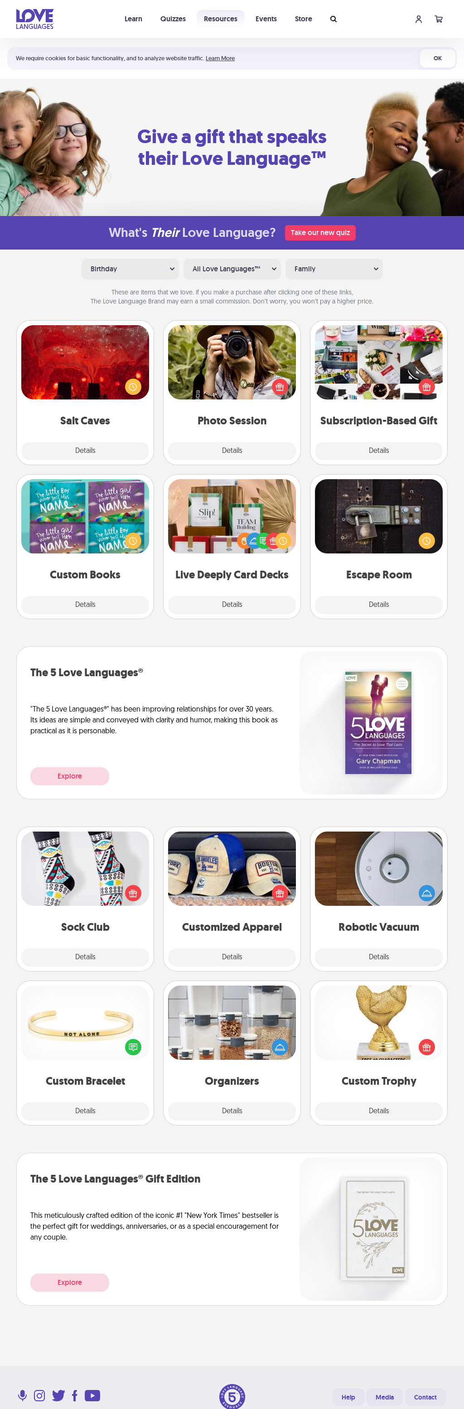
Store (303, 19)
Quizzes (173, 19)
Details (85, 451)
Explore (70, 776)
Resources (220, 19)
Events (266, 19)
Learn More (220, 58)
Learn (133, 19)
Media (385, 1397)
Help (348, 1397)
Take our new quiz (320, 232)
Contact (425, 1397)
